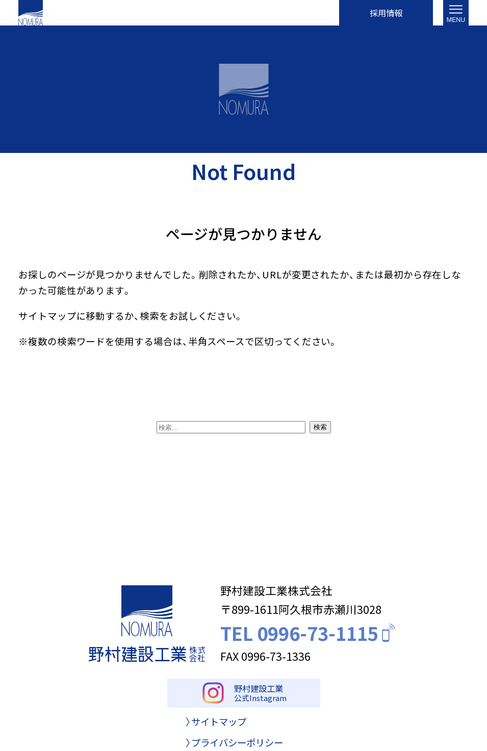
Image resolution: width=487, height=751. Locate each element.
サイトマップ (47, 315)
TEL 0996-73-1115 (309, 632)
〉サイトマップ (216, 727)
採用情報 (386, 12)
